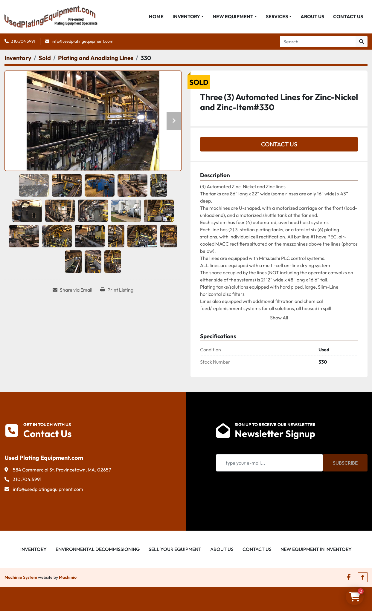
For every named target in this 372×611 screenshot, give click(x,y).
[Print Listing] (116, 290)
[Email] (269, 463)
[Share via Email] (72, 290)
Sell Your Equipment (175, 550)
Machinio (68, 578)
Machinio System (20, 578)
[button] (188, 17)
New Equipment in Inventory (316, 550)
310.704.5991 (23, 42)
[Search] (318, 42)
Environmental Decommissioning (98, 550)
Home (156, 17)
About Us (312, 17)
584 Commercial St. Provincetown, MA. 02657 (62, 471)
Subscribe (345, 464)
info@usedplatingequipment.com (82, 42)
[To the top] (363, 578)
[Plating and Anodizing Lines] (95, 58)
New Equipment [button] (233, 17)
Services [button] (277, 17)
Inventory (186, 17)
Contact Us (348, 17)
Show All (279, 318)
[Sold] (45, 58)
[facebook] (349, 578)
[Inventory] (17, 58)
